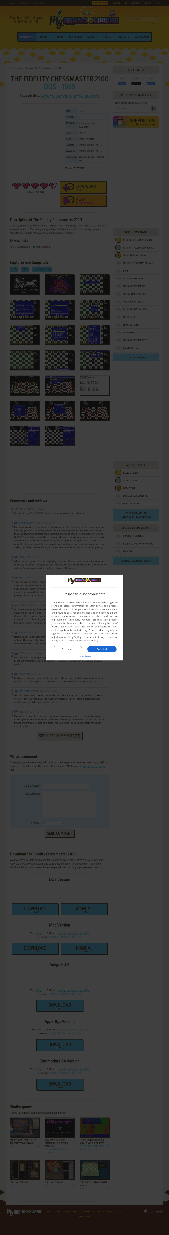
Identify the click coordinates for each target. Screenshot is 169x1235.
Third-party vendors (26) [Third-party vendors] (82, 619)
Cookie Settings (75, 640)
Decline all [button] (67, 649)
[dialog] (84, 617)
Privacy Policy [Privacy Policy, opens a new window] (91, 640)
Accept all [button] (101, 649)
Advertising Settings (72, 637)
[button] (85, 656)
